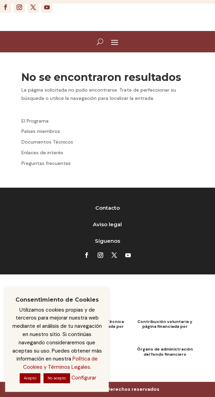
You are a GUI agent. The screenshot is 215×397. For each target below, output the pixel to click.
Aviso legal (107, 224)
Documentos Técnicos (47, 142)
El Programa (35, 121)
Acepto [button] (30, 378)
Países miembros (40, 131)
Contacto (107, 208)
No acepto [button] (57, 378)
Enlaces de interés (42, 152)
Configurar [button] (83, 377)
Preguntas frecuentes (46, 163)
